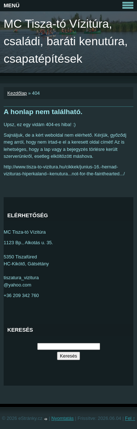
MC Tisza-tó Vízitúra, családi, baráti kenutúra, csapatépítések (66, 41)
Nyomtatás (63, 418)
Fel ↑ (130, 418)
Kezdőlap (17, 93)
